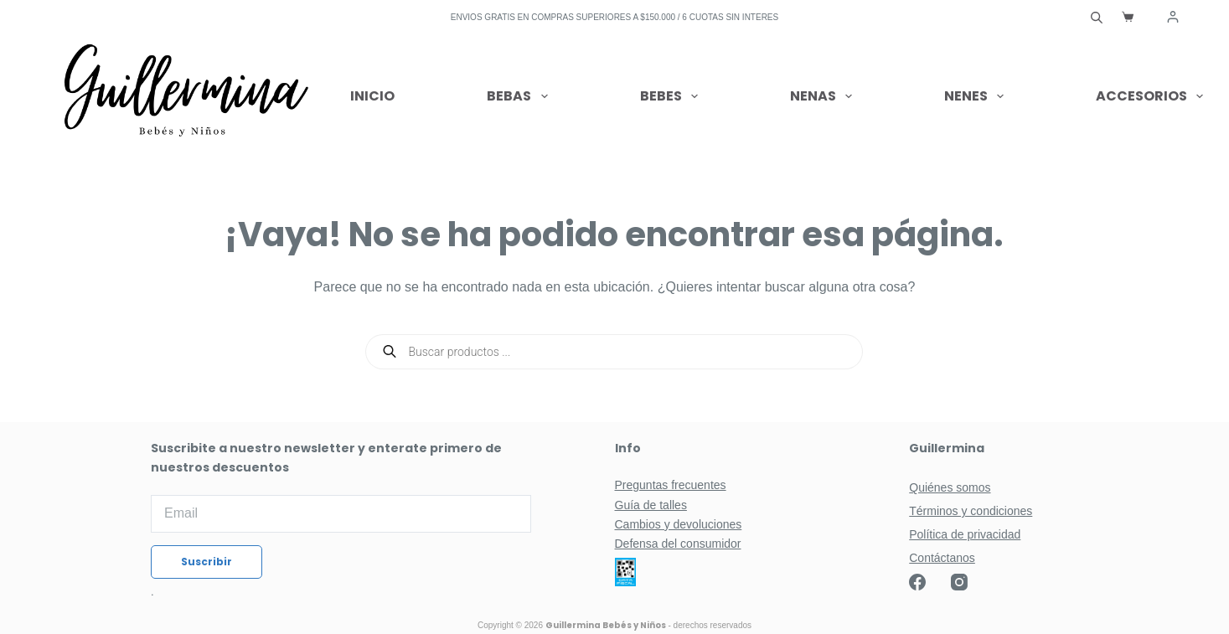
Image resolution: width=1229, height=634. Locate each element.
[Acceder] (1173, 17)
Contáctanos (942, 557)
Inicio (372, 96)
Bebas (520, 96)
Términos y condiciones (970, 511)
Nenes (977, 96)
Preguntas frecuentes (670, 485)
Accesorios (1149, 96)
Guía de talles (651, 505)
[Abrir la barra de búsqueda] (1096, 16)
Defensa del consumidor (678, 543)
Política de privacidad (964, 534)
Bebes (672, 96)
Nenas (824, 96)
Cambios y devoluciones (678, 524)
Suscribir (206, 561)
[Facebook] (917, 582)
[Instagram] (959, 582)
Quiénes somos (949, 487)
